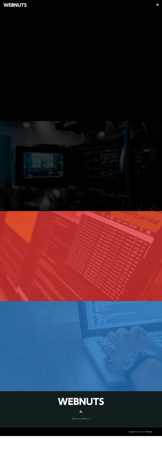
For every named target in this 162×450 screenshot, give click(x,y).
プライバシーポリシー (81, 419)
